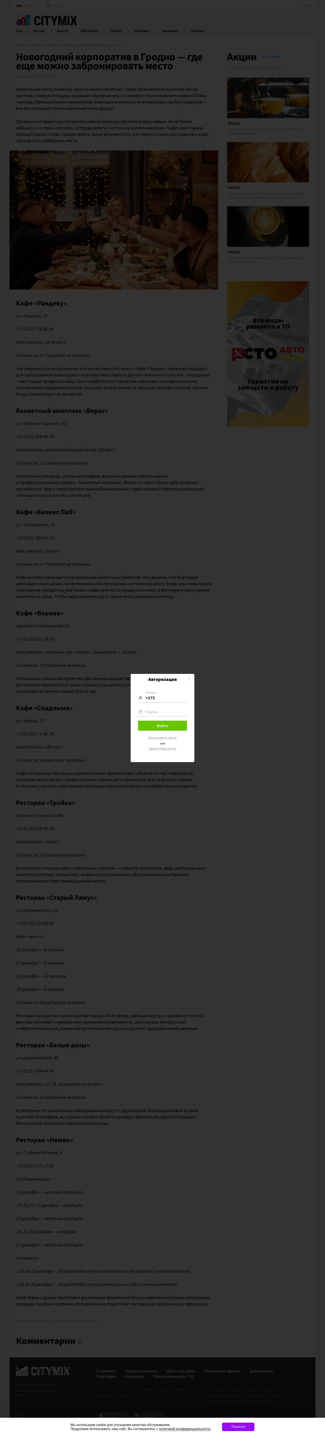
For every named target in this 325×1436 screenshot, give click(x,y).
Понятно (238, 1427)
